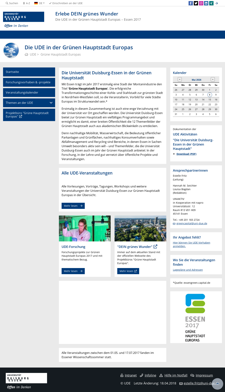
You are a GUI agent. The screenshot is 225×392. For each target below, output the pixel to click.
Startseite (12, 72)
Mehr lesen (71, 205)
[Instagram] (201, 3)
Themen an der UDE (19, 103)
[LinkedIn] (206, 3)
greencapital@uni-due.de (192, 223)
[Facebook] (191, 3)
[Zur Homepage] (23, 20)
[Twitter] (196, 3)
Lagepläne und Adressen (188, 269)
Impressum (202, 375)
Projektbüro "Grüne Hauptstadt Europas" (27, 114)
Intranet (128, 375)
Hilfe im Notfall (173, 375)
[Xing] (211, 3)
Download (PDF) (186, 154)
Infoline (148, 375)
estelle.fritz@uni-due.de (201, 383)
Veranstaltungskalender (22, 92)
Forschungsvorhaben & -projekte (28, 82)
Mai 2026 (196, 79)
